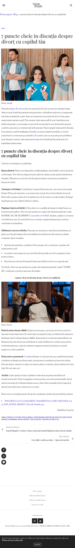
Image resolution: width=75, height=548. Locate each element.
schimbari (12, 419)
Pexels (9, 325)
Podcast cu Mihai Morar (37, 500)
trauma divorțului (50, 419)
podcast (58, 417)
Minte (3, 28)
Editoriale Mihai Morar (37, 496)
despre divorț (15, 108)
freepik (9, 103)
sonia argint (23, 419)
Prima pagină (6, 14)
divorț (18, 417)
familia (33, 131)
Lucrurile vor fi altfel (40, 215)
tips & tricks (35, 419)
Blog (15, 14)
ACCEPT (37, 544)
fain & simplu (27, 417)
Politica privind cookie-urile (12, 540)
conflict (10, 417)
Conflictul (29, 356)
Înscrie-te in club (37, 505)
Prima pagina (37, 491)
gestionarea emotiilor (44, 417)
